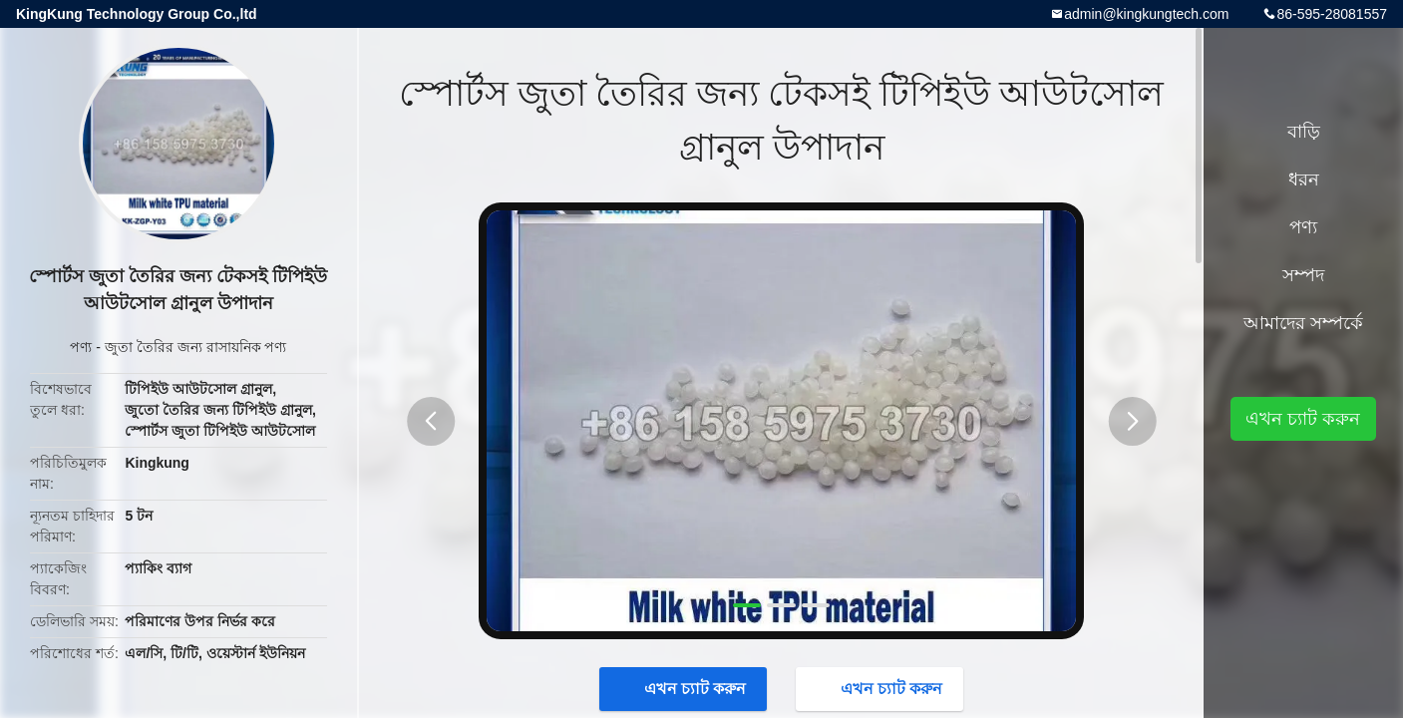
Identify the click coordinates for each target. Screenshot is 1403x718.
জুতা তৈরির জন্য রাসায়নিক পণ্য (196, 347)
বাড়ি (1303, 132)
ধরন (1303, 179)
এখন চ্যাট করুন (685, 688)
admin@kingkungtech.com (1146, 14)
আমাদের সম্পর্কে (1303, 323)
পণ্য (81, 347)
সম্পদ (1303, 275)
